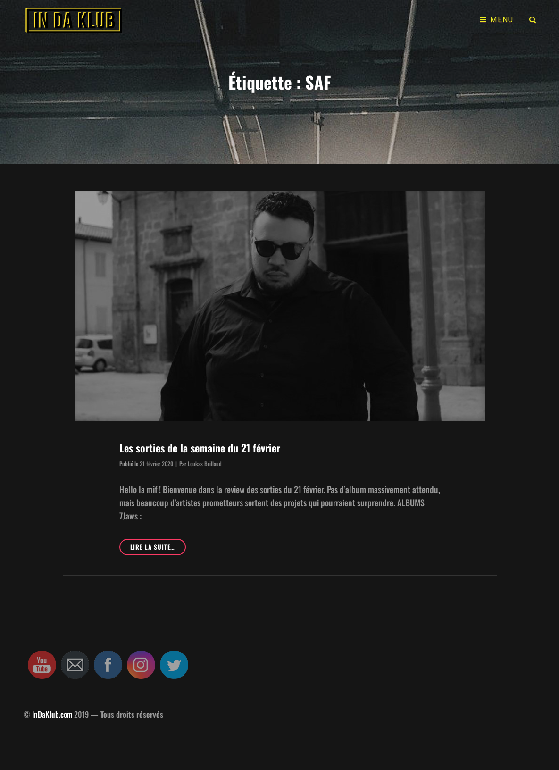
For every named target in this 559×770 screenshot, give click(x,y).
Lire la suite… (158, 548)
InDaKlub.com (52, 714)
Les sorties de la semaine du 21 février (199, 447)
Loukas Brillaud (205, 464)
